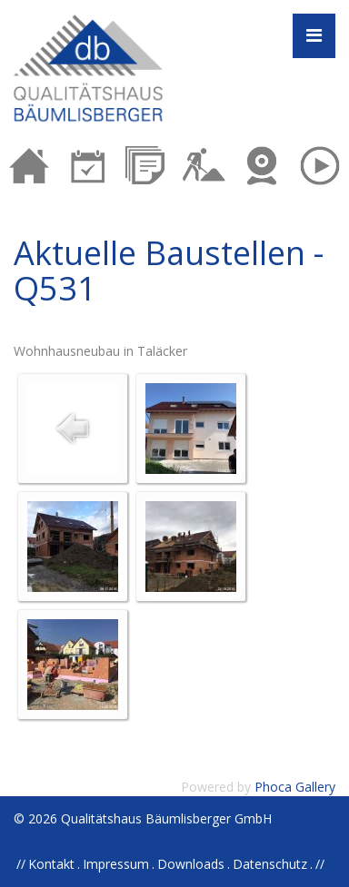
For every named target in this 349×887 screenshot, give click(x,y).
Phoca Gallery (294, 786)
